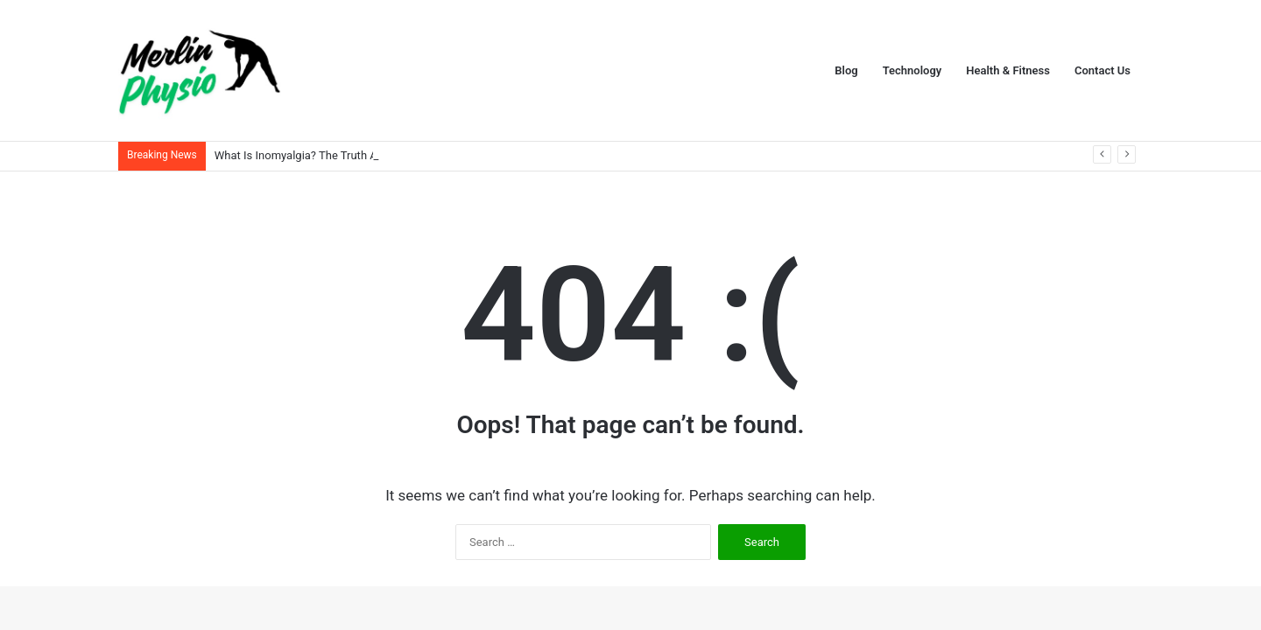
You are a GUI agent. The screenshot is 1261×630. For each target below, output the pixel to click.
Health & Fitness (1008, 70)
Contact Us (1102, 70)
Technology (912, 70)
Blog (846, 70)
